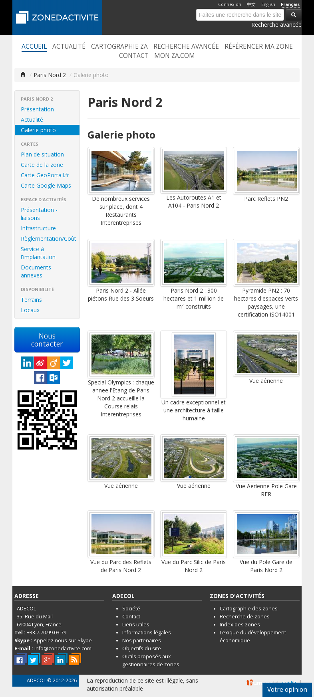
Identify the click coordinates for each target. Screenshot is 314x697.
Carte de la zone (42, 164)
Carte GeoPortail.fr (45, 175)
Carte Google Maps (46, 185)
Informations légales (146, 632)
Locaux (30, 310)
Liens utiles (135, 624)
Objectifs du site (141, 648)
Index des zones (240, 624)
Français (290, 4)
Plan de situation (42, 154)
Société (131, 608)
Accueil (34, 47)
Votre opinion (287, 689)
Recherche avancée (276, 24)
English (268, 4)
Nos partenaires (141, 640)
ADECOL (36, 680)
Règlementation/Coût (48, 238)
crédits (289, 682)
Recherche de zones (245, 616)
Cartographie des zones (249, 608)
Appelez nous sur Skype (63, 640)
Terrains (31, 299)
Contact (134, 56)
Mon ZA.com (174, 56)
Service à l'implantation (38, 253)
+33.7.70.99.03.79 (46, 632)
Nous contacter (47, 339)
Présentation (37, 109)
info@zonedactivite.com (62, 648)
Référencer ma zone (259, 47)
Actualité (68, 47)
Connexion (229, 4)
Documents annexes (36, 271)
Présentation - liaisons (39, 214)
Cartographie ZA (119, 47)
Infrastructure (38, 228)
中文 (251, 4)
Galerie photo (38, 130)
